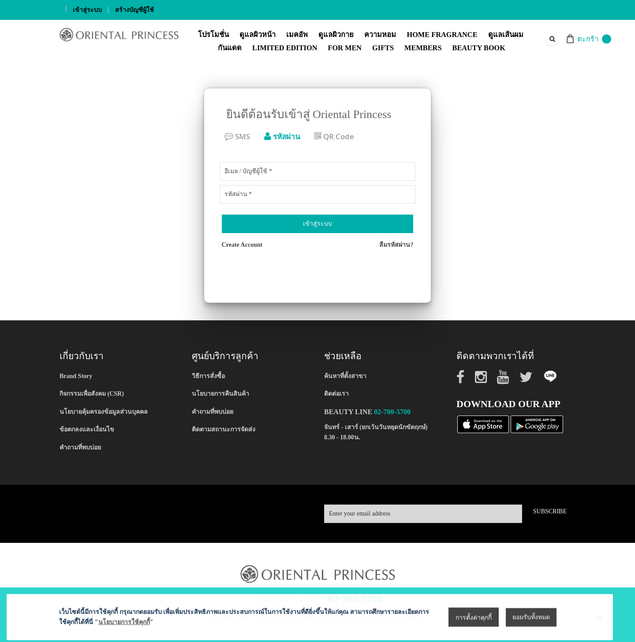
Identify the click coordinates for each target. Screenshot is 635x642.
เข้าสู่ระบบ (87, 10)
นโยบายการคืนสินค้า (220, 393)
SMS (237, 136)
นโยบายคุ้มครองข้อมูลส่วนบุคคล (104, 411)
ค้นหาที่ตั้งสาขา (345, 376)
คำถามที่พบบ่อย (80, 447)
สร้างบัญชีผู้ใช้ (134, 10)
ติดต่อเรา (336, 393)
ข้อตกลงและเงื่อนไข (87, 429)
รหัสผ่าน (282, 136)
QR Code (334, 136)
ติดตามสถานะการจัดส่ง (223, 429)
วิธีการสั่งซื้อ (208, 376)
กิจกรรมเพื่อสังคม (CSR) (92, 393)
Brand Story (76, 376)
